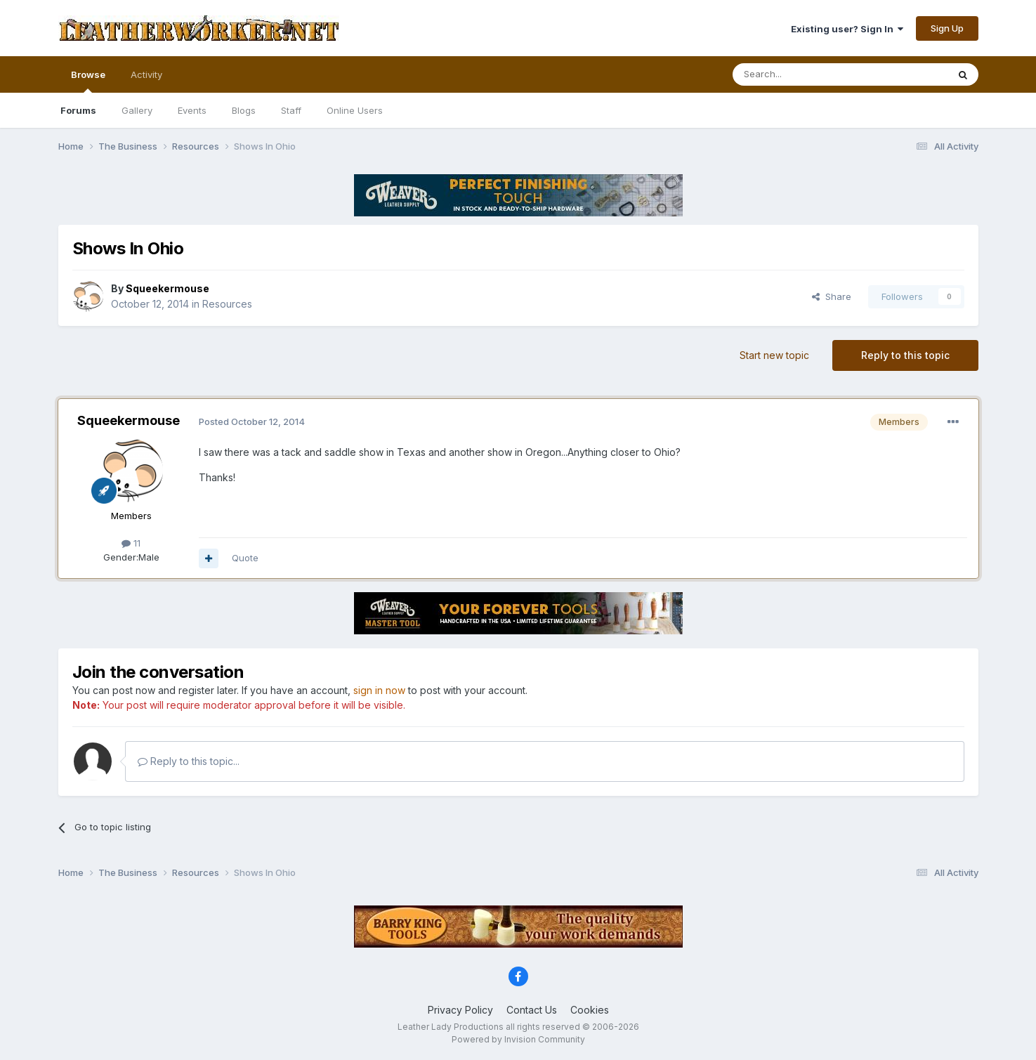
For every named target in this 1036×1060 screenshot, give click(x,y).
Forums (78, 110)
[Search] (804, 74)
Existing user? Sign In (847, 28)
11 (131, 543)
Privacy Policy (460, 1010)
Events (192, 110)
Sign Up (947, 28)
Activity (146, 74)
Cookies (589, 1010)
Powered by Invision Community (518, 1039)
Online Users (355, 110)
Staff (291, 110)
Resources (227, 304)
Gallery (137, 110)
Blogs (244, 110)
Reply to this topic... (189, 761)
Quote (245, 557)
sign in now (379, 690)
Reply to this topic (905, 355)
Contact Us (531, 1010)
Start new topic (774, 355)
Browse (88, 81)
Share (831, 296)
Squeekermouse (128, 420)
